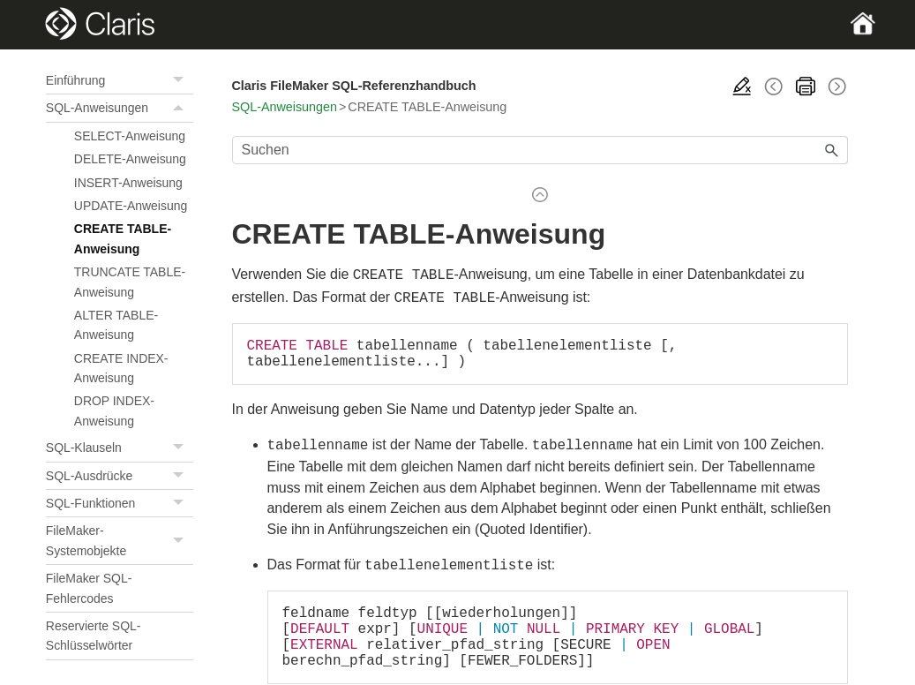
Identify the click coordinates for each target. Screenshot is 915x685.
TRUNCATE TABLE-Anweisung (129, 281)
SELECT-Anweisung (129, 136)
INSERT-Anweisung (128, 183)
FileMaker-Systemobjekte (119, 540)
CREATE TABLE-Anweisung (122, 238)
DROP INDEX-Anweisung (114, 410)
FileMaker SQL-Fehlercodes (89, 588)
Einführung (119, 80)
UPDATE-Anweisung (130, 206)
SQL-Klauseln (119, 447)
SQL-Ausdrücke (119, 476)
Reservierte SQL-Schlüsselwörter (93, 635)
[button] (181, 80)
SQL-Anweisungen (119, 107)
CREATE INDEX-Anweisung (121, 368)
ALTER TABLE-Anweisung (116, 325)
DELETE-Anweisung (130, 159)
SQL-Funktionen (119, 503)
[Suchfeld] (540, 150)
